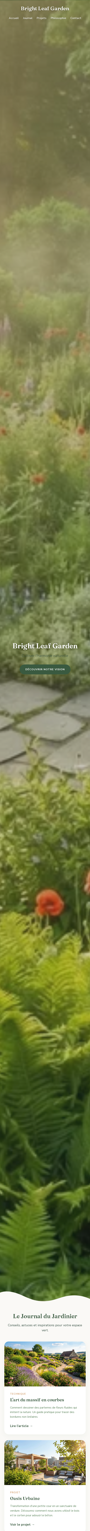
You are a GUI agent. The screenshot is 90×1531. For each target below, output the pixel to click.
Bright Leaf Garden (45, 8)
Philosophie (58, 18)
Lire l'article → (21, 1426)
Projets (41, 18)
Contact (75, 18)
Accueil (14, 18)
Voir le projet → (22, 1524)
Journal (27, 18)
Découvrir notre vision (45, 669)
